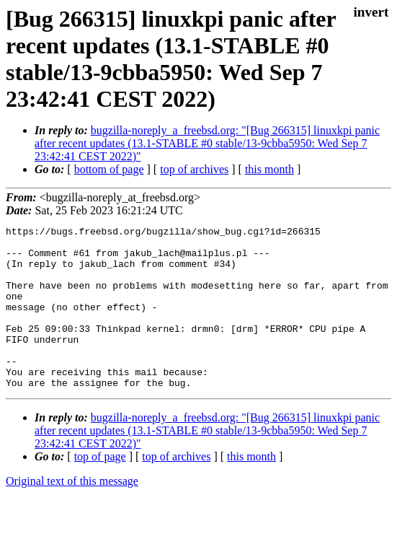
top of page (100, 489)
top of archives (194, 169)
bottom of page (109, 169)
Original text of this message (72, 513)
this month (269, 169)
